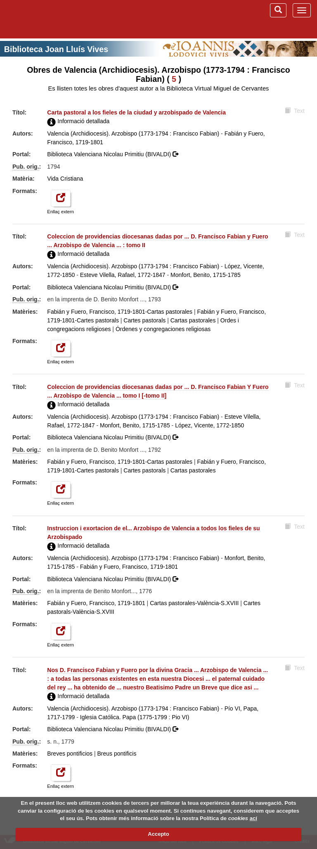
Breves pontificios (69, 753)
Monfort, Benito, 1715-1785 (205, 275)
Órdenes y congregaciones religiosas (163, 329)
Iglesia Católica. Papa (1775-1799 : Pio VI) (134, 717)
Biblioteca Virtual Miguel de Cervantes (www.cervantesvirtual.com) (49, 19)
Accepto (158, 834)
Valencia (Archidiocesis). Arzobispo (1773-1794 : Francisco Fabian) (133, 133)
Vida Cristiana (65, 178)
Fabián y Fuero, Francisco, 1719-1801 (129, 566)
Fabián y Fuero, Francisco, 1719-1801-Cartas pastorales (119, 311)
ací (253, 818)
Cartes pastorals (144, 320)
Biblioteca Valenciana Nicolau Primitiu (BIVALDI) (112, 154)
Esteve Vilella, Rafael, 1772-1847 (123, 275)
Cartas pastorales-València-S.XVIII (194, 603)
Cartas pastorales (193, 320)
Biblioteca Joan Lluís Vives (56, 49)
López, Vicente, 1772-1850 (209, 425)
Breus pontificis (117, 753)
